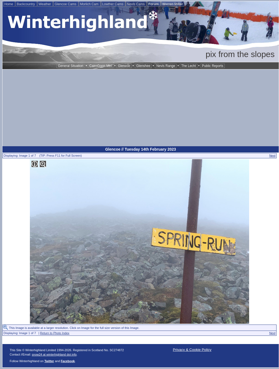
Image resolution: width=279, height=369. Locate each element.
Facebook (68, 361)
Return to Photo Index (54, 333)
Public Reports (212, 66)
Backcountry (26, 4)
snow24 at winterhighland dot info (54, 354)
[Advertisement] (140, 107)
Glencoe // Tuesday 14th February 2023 (140, 149)
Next (272, 155)
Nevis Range (165, 66)
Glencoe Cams (66, 4)
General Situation (70, 66)
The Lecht (188, 66)
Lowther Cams (113, 4)
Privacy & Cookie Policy (192, 350)
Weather (45, 4)
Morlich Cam (89, 4)
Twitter (49, 361)
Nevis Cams (136, 4)
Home (9, 4)
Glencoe (124, 66)
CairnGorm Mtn (100, 66)
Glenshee (143, 66)
